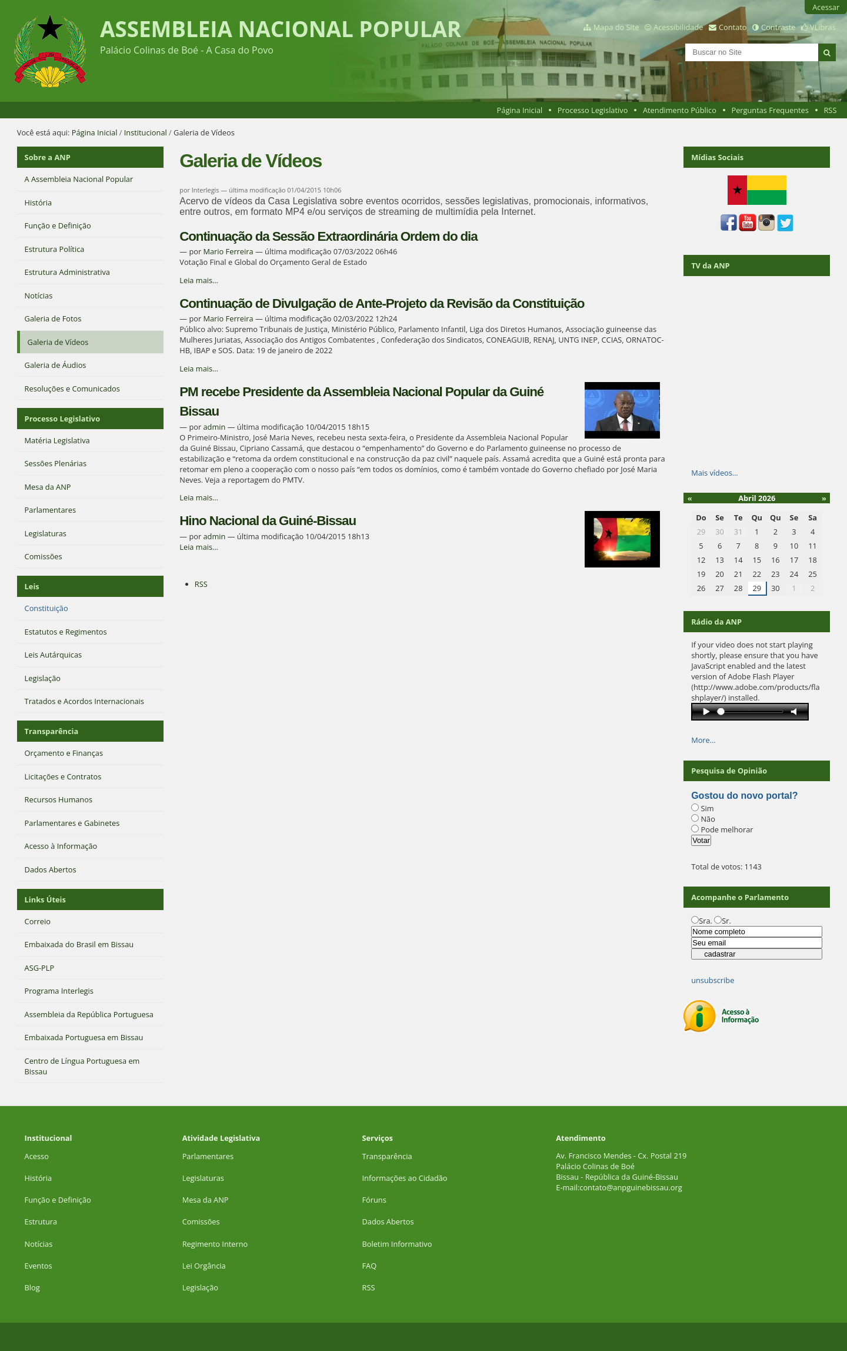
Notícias (39, 1244)
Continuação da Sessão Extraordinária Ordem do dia (328, 236)
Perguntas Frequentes (769, 110)
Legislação (201, 1287)
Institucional (145, 132)
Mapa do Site (616, 27)
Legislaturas (203, 1178)
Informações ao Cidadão (404, 1178)
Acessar (825, 7)
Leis (32, 586)
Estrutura (41, 1221)
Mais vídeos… (714, 472)
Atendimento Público (679, 110)
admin (214, 426)
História (38, 1178)
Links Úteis (45, 899)
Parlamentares (208, 1156)
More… (703, 740)
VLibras (823, 27)
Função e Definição (58, 1199)
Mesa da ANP (205, 1199)
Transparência (52, 731)
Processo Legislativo (593, 110)
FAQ (369, 1265)
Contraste (778, 27)
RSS (829, 110)
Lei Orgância (205, 1265)
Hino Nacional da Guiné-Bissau (267, 520)
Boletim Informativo (397, 1244)
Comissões (201, 1221)
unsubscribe (712, 980)
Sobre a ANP (48, 157)
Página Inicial (520, 110)
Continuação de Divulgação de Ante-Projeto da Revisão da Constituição (381, 303)
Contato (733, 27)
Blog (32, 1287)
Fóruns (374, 1199)
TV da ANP (710, 265)
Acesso (37, 1156)
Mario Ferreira (228, 251)
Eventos (38, 1265)
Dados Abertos (388, 1221)
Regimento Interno (215, 1244)
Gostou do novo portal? (744, 796)
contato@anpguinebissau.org (630, 1187)
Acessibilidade (678, 27)
